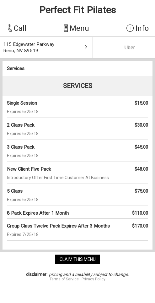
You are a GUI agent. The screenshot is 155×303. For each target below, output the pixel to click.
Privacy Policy (93, 279)
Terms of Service (64, 279)
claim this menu (78, 259)
